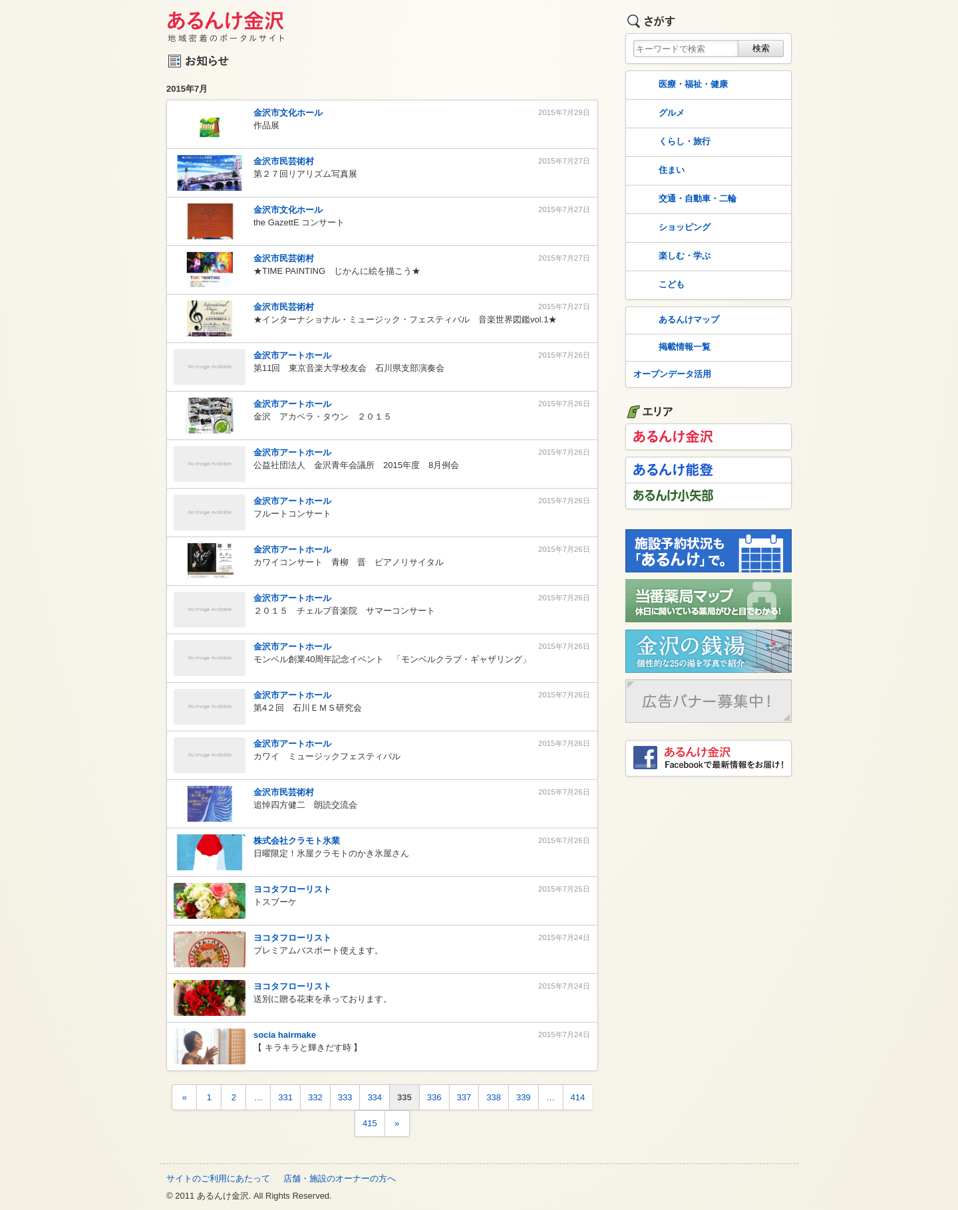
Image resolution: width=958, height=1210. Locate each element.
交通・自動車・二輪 (683, 199)
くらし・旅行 (671, 142)
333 (345, 1097)
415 (370, 1123)
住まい (658, 171)
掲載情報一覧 (671, 348)
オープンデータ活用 (672, 374)
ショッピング (671, 228)
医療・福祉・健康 (679, 85)
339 (523, 1097)
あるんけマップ (675, 320)
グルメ (658, 113)
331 (285, 1097)
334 (374, 1097)
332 (315, 1097)
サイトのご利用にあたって (218, 1178)
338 (493, 1097)
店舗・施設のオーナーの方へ (339, 1178)
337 (464, 1097)
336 (434, 1097)
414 (578, 1097)
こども (658, 285)
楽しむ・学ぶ (671, 256)
